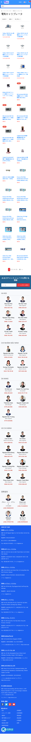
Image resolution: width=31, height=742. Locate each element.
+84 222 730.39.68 (10, 575)
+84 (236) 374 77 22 (20, 607)
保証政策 (19, 718)
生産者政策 (19, 713)
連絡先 (3, 715)
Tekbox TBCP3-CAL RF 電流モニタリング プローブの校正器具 (8, 54)
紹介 (3, 710)
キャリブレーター (8, 10)
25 (20, 269)
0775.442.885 (8, 407)
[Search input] (14, 6)
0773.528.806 (8, 421)
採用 (18, 723)
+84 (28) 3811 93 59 (20, 556)
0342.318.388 (8, 470)
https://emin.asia (25, 644)
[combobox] (14, 6)
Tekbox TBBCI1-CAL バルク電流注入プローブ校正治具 (22, 74)
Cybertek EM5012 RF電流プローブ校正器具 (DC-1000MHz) (22, 159)
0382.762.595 (8, 335)
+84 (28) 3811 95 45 (8, 561)
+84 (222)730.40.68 (19, 575)
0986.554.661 (23, 307)
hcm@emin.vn (20, 561)
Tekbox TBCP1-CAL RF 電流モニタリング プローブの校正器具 (8, 74)
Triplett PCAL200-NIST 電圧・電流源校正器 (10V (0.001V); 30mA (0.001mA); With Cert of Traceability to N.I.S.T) (8, 161)
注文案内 (4, 720)
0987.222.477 (23, 321)
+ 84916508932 (9, 641)
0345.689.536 (23, 407)
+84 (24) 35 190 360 (8, 543)
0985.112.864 (8, 321)
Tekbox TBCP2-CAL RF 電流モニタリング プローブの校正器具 (22, 54)
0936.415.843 (8, 357)
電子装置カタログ (6, 718)
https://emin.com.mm (8, 660)
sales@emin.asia (9, 644)
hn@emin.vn (20, 543)
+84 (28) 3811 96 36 (10, 556)
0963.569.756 (8, 307)
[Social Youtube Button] (13, 704)
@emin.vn (8, 594)
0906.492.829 (8, 393)
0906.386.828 (23, 470)
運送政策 (19, 715)
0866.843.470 (8, 456)
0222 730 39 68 (22, 357)
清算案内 (19, 710)
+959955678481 (18, 658)
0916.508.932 (8, 442)
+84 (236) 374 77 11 (10, 607)
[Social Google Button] (10, 704)
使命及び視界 (5, 723)
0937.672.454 (23, 442)
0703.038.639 (23, 484)
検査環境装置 (5, 725)
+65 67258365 (19, 641)
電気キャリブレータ (17, 10)
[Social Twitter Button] (6, 704)
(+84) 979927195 (8, 522)
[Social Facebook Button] (2, 704)
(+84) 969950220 (23, 522)
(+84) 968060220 (8, 508)
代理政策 (19, 720)
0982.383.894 (23, 335)
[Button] (1, 2)
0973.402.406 (23, 371)
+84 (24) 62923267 (10, 537)
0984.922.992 (8, 484)
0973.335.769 (23, 456)
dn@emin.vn (21, 612)
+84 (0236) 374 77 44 (8, 612)
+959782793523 (10, 658)
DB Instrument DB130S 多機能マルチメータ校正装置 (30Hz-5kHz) (22, 96)
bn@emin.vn (8, 577)
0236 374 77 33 (22, 393)
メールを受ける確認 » (23, 285)
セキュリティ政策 (6, 713)
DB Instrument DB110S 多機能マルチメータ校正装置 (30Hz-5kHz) (8, 117)
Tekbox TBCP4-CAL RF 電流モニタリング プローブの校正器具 (22, 35)
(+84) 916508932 (23, 506)
